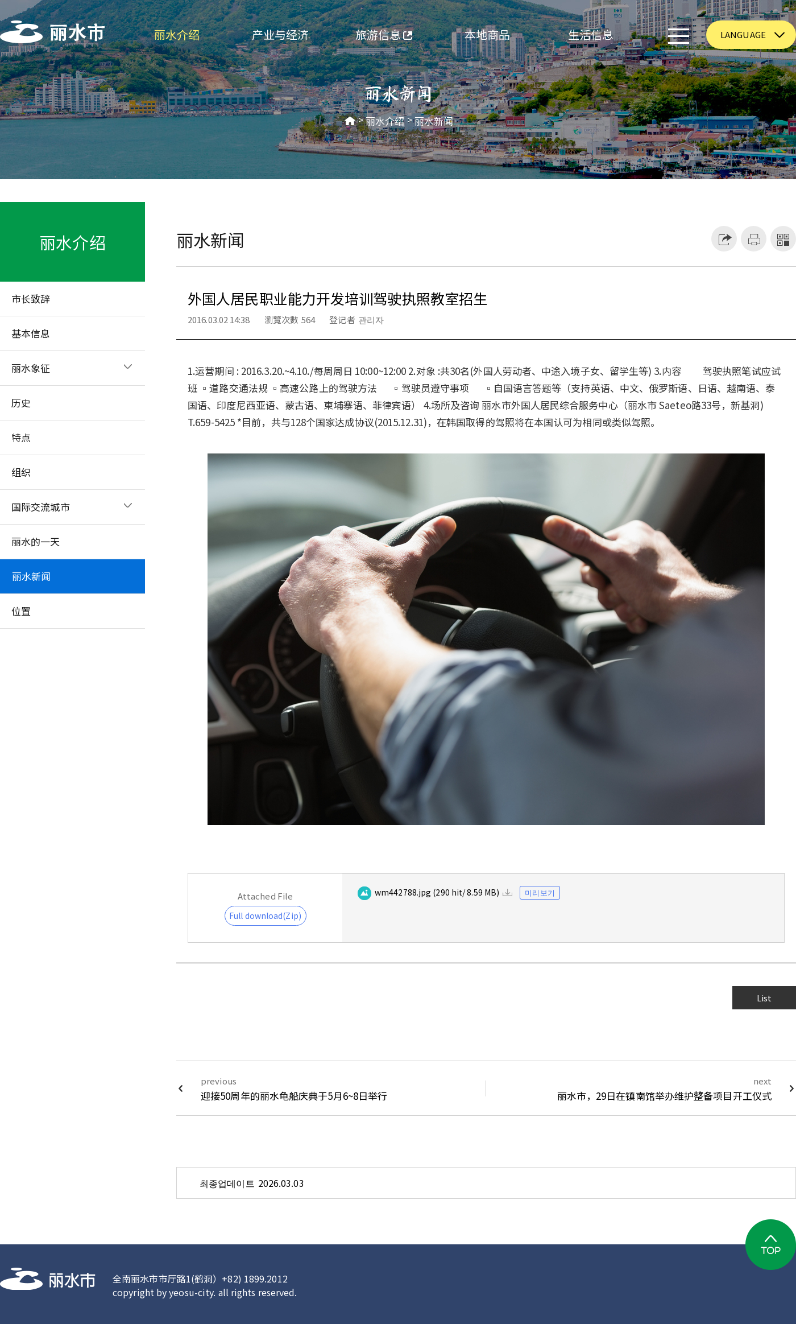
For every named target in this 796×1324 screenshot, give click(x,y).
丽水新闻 (433, 121)
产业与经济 (280, 34)
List (764, 998)
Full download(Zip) (265, 915)
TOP (770, 1244)
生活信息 (590, 34)
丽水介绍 (177, 34)
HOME (350, 121)
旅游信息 (372, 36)
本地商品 (487, 34)
